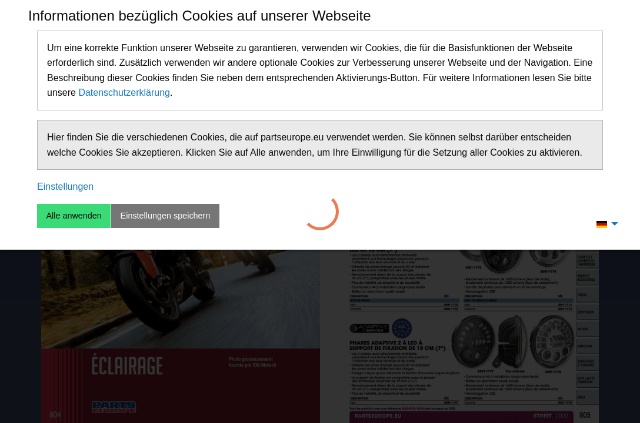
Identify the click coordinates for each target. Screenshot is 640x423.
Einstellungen (65, 187)
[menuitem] (604, 224)
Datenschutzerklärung (124, 93)
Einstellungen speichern (166, 215)
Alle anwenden (73, 215)
